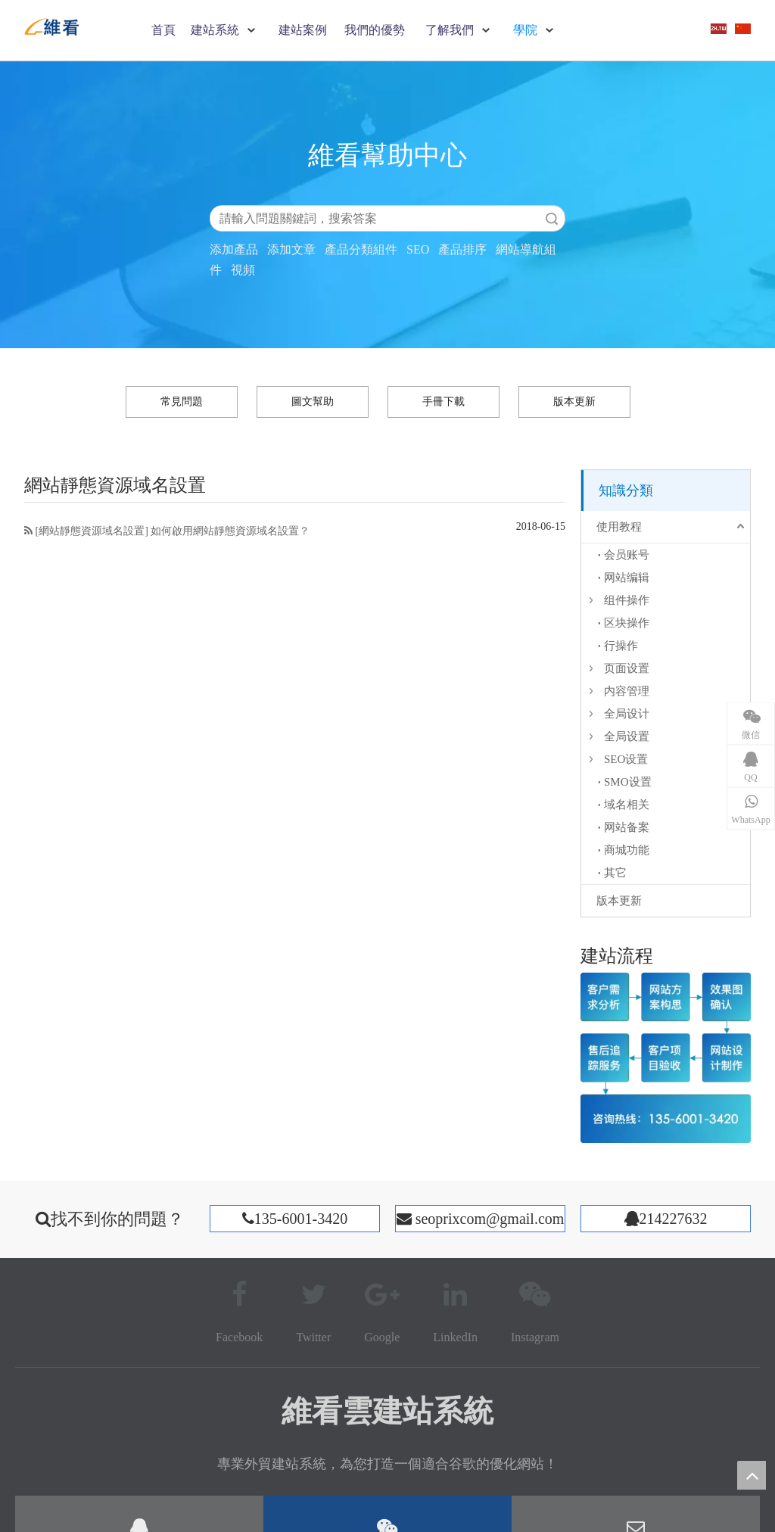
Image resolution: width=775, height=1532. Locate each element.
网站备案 (626, 827)
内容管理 (626, 691)
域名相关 (626, 805)
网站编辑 (626, 577)
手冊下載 (443, 401)
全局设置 (626, 736)
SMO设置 (628, 782)
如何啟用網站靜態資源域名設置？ (230, 531)
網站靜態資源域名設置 (92, 531)
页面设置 (626, 668)
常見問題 (181, 401)
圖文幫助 (312, 401)
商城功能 (626, 850)
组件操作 (626, 600)
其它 (615, 873)
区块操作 (626, 623)
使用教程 (619, 527)
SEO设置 (626, 759)
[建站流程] (665, 1058)
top (751, 1475)
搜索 (552, 218)
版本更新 (574, 401)
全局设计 (626, 714)
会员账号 (626, 555)
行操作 (621, 646)
